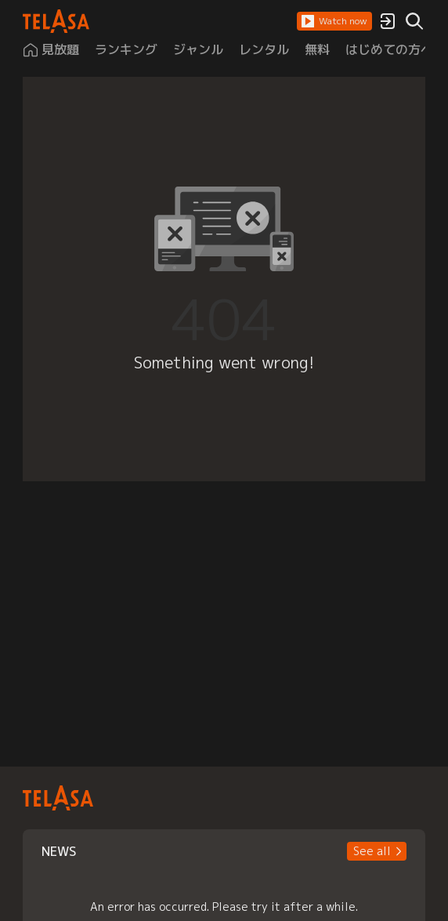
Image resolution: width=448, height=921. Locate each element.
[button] (334, 21)
